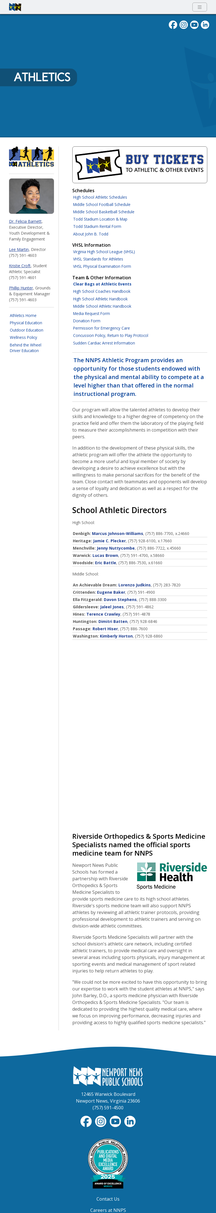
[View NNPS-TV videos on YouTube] (116, 1121)
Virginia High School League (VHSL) (104, 251)
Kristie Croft (20, 265)
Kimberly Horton (116, 636)
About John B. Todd (90, 234)
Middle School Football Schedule (101, 204)
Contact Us (108, 1199)
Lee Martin (19, 249)
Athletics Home (23, 315)
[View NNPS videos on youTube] (194, 24)
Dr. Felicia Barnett (25, 221)
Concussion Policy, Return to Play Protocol (110, 335)
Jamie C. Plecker (109, 540)
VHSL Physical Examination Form (102, 266)
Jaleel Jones (112, 606)
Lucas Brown (105, 555)
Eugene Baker (111, 592)
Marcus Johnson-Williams (117, 533)
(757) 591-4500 (108, 1108)
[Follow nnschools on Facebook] (173, 24)
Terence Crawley (103, 614)
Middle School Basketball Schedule (103, 211)
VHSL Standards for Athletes (98, 259)
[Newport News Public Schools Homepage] (108, 1076)
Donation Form (86, 320)
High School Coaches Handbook (101, 291)
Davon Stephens (120, 599)
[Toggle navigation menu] (199, 7)
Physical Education (26, 322)
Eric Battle (105, 562)
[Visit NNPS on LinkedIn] (205, 24)
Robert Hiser (105, 628)
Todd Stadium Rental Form (97, 226)
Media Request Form (91, 313)
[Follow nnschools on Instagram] (183, 24)
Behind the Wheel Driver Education (25, 347)
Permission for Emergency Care (101, 328)
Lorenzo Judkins (134, 585)
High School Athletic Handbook (100, 298)
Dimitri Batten (112, 621)
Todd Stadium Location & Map (100, 219)
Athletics (42, 77)
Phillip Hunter (21, 288)
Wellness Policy (23, 337)
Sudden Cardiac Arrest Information (104, 343)
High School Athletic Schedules (100, 197)
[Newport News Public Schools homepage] (15, 7)
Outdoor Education (26, 330)
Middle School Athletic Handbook (102, 306)
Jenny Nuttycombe (116, 548)
